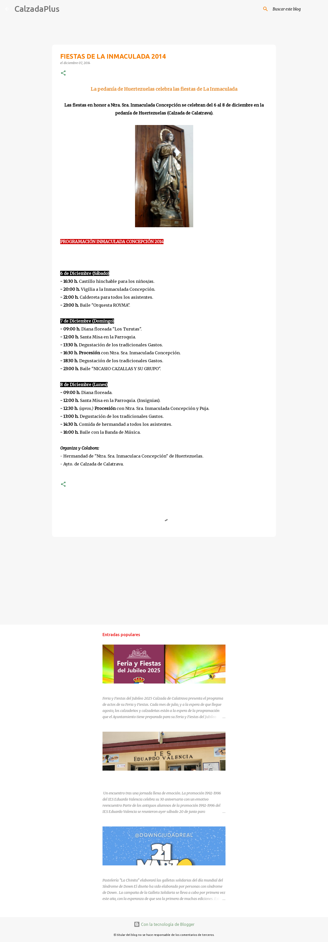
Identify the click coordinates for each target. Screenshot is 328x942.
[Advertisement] (164, 580)
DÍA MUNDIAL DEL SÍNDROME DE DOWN (136, 870)
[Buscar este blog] (297, 9)
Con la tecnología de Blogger (164, 924)
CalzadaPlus (36, 8)
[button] (63, 73)
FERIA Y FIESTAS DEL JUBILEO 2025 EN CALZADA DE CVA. (150, 688)
